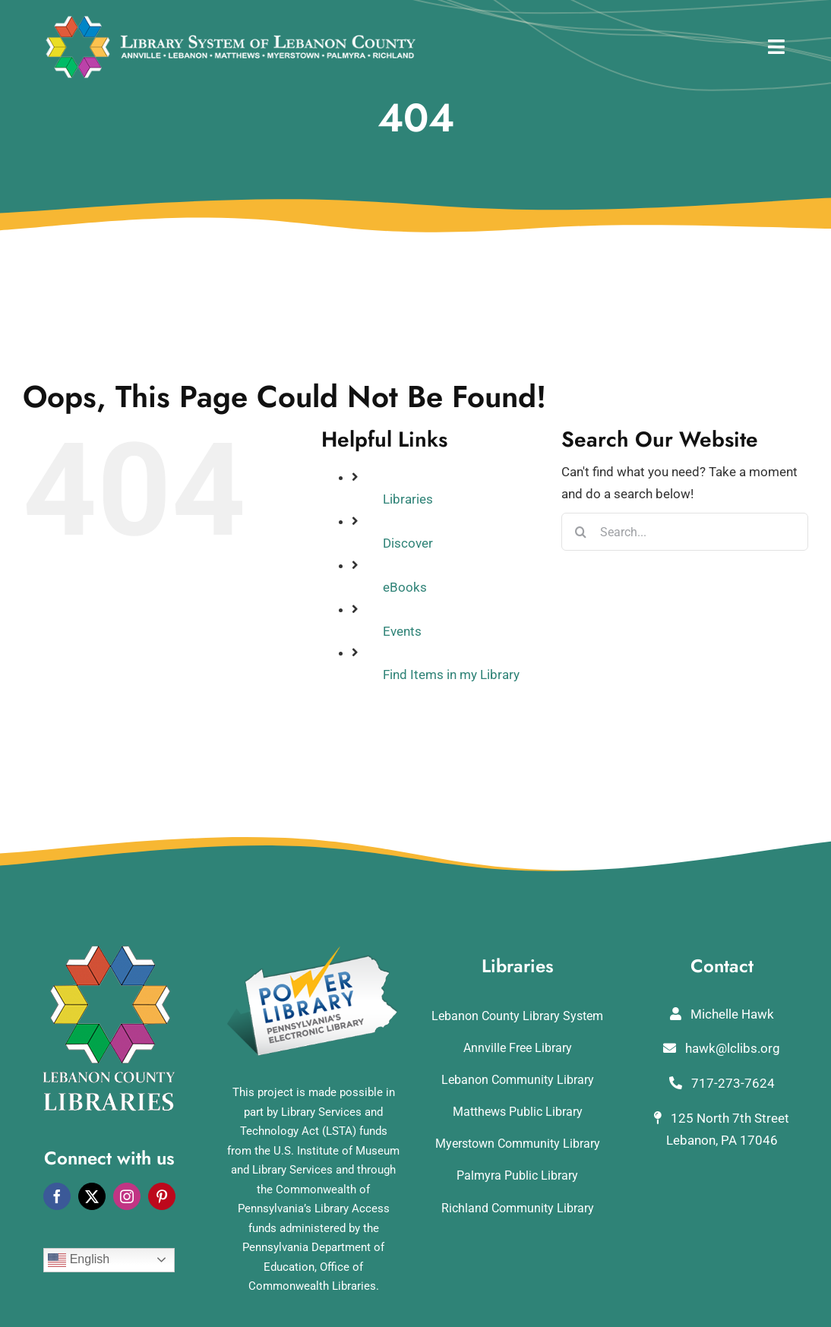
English (78, 1260)
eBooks (405, 587)
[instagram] (127, 1196)
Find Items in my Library (451, 674)
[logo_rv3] (231, 21)
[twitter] (92, 1196)
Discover (408, 543)
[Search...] (684, 532)
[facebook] (57, 1196)
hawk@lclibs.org (721, 1048)
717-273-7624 (722, 1083)
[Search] (580, 532)
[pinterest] (161, 1196)
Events (402, 631)
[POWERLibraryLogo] (313, 951)
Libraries (408, 499)
